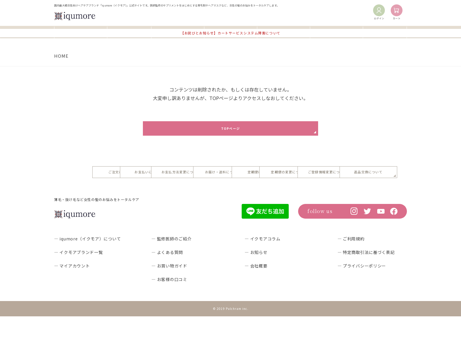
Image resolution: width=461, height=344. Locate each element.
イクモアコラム (336, 31)
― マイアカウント (72, 294)
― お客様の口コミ (169, 307)
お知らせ (385, 31)
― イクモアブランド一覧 (78, 280)
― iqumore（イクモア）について (87, 267)
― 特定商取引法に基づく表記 (366, 280)
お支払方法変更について (265, 177)
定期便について (125, 197)
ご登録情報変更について (265, 197)
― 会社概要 (256, 294)
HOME (61, 56)
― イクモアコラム (262, 267)
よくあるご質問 (230, 31)
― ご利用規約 (351, 267)
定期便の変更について (195, 197)
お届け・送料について (336, 177)
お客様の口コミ (283, 31)
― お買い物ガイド (169, 294)
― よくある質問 (167, 280)
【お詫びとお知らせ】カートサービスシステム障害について (230, 43)
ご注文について (125, 177)
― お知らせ (256, 280)
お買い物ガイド (177, 31)
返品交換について (336, 197)
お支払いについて (195, 177)
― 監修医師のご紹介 (171, 267)
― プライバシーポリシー (362, 294)
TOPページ (230, 130)
